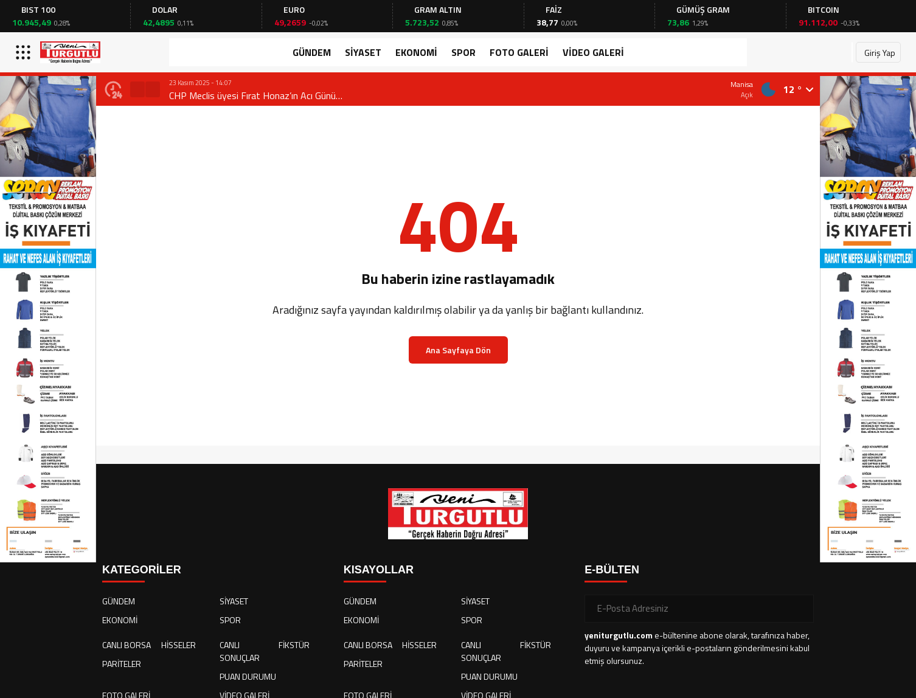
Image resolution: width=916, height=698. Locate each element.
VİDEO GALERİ (593, 52)
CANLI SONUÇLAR (240, 651)
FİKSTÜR (294, 644)
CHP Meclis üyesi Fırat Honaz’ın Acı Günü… (255, 95)
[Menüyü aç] (24, 52)
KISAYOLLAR (379, 570)
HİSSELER (178, 644)
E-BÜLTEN (612, 570)
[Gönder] (800, 609)
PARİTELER (121, 663)
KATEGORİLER (141, 570)
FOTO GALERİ (519, 52)
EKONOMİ (416, 52)
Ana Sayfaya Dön (458, 350)
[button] (137, 89)
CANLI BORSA (126, 644)
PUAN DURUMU (248, 676)
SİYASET (363, 52)
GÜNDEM (312, 52)
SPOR (463, 52)
